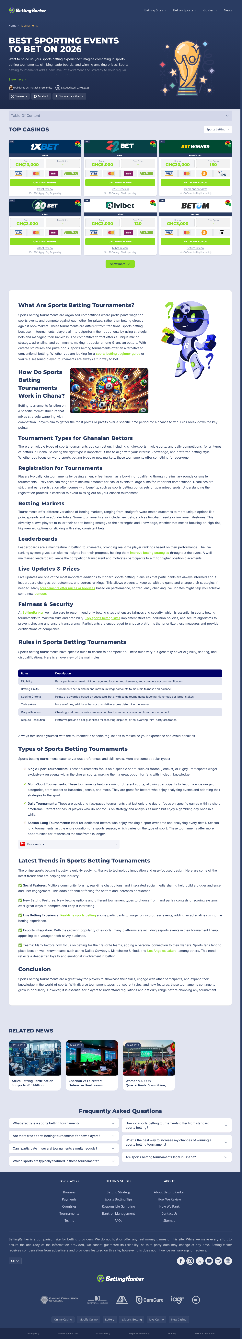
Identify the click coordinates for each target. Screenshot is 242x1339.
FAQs (118, 1220)
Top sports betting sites (102, 618)
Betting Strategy (119, 1192)
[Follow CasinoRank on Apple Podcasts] (228, 1261)
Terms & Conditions (205, 1333)
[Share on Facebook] (41, 96)
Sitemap (169, 1220)
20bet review (45, 248)
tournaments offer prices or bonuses (67, 588)
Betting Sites (153, 10)
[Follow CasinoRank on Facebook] (181, 1261)
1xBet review (45, 189)
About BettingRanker (169, 1192)
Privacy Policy (103, 1333)
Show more (120, 264)
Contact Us (169, 1213)
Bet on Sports (183, 10)
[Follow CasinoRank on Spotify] (219, 1261)
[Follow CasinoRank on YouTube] (209, 1261)
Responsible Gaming (139, 1333)
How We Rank (169, 1206)
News (228, 10)
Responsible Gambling (118, 1206)
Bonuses (69, 1192)
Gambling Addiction (68, 1333)
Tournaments (69, 1213)
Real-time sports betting (78, 915)
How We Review (169, 1199)
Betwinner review (195, 189)
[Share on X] (19, 96)
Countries (69, 1206)
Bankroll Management (118, 1213)
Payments (69, 1199)
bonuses (41, 594)
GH (15, 1261)
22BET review (120, 189)
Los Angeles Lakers (162, 951)
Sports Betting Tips (119, 1199)
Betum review (195, 248)
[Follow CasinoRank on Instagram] (190, 1261)
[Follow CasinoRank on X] (200, 1261)
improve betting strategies (149, 553)
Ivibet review (120, 248)
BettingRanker (32, 612)
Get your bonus (44, 182)
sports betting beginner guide (118, 354)
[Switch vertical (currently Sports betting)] (218, 129)
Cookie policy (32, 1333)
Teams (69, 1220)
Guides (208, 10)
